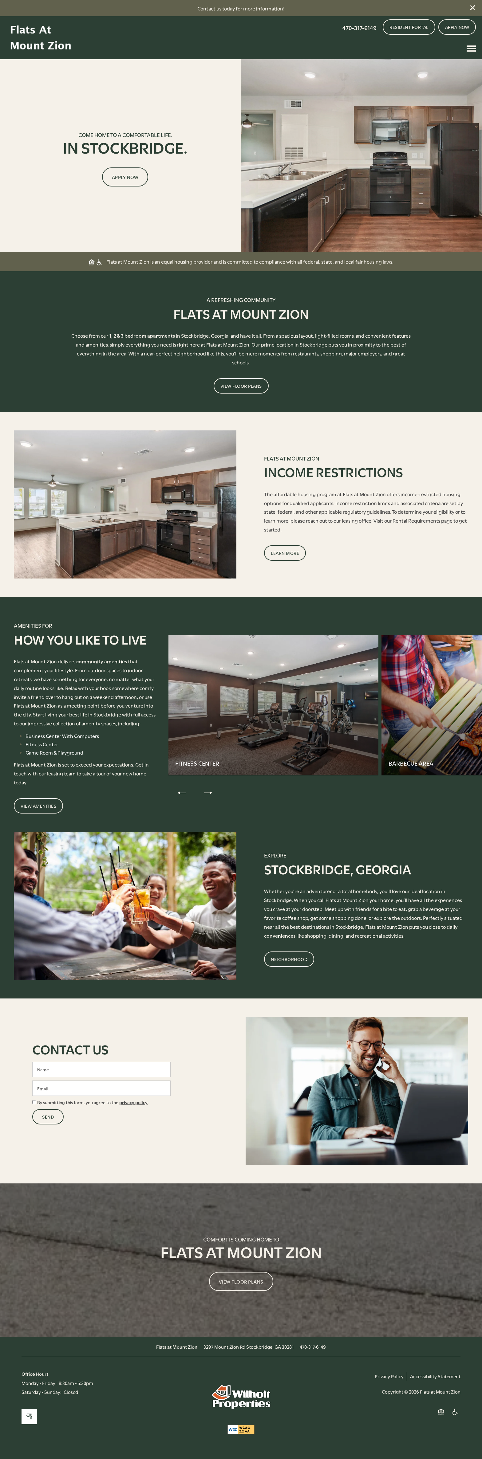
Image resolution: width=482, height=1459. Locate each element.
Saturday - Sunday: (41, 1391)
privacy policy (133, 1102)
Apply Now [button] (125, 177)
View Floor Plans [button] (241, 1281)
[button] (473, 8)
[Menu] (471, 48)
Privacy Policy (389, 1376)
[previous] (181, 792)
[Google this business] (29, 1416)
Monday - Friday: (39, 1382)
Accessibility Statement (435, 1376)
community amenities (101, 661)
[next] (208, 792)
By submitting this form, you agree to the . (93, 1102)
